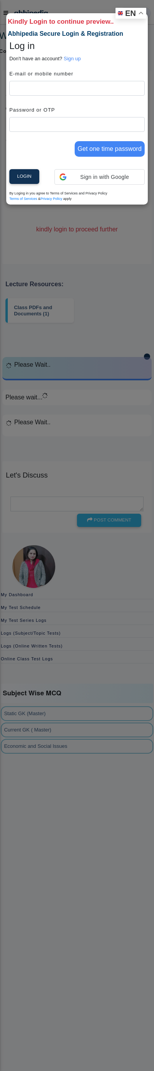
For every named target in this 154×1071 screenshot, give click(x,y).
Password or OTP (32, 110)
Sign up (72, 58)
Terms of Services (23, 199)
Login (24, 176)
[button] (99, 177)
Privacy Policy (51, 199)
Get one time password (110, 148)
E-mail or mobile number (41, 74)
